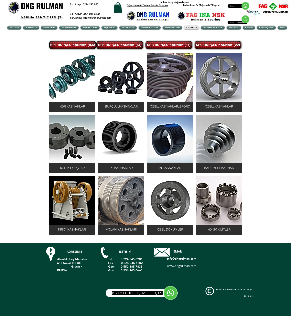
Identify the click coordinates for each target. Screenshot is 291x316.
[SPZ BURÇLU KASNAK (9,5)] (72, 45)
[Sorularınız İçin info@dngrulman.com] (91, 17)
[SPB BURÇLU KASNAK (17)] (169, 45)
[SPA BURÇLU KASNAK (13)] (119, 45)
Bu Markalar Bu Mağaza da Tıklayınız (201, 5)
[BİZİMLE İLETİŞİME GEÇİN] (142, 293)
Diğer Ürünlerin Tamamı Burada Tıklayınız (147, 5)
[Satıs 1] (237, 6)
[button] (117, 7)
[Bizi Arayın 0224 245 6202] (89, 13)
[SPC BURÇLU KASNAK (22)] (218, 45)
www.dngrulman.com (181, 266)
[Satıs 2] (237, 22)
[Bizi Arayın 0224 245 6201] (94, 4)
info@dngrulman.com (181, 258)
